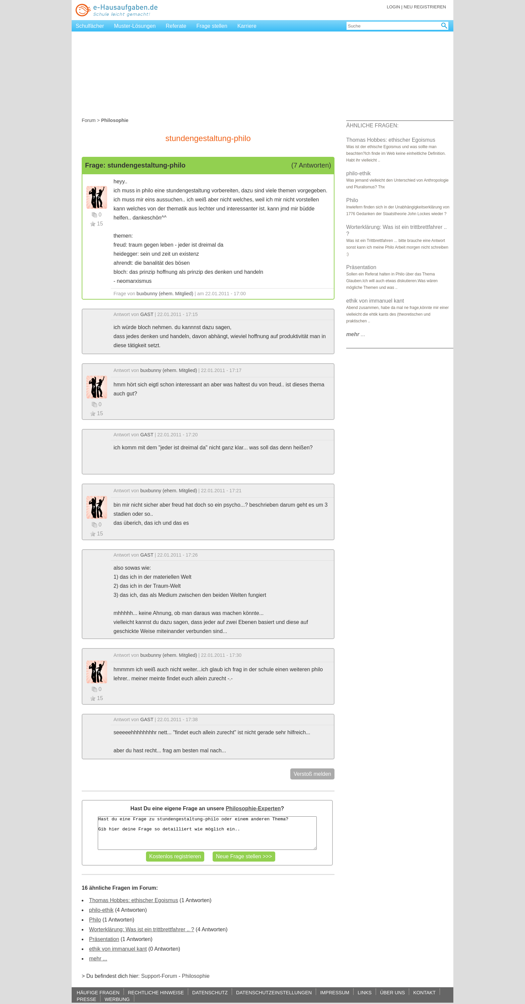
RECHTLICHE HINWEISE (156, 992)
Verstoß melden (312, 774)
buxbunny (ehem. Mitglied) (165, 293)
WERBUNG (117, 999)
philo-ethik (101, 910)
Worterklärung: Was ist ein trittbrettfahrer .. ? (141, 929)
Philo (95, 920)
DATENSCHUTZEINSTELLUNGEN (274, 992)
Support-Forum (159, 976)
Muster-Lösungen (135, 26)
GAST (146, 314)
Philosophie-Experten (253, 808)
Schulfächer (90, 26)
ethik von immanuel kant (118, 949)
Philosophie (196, 976)
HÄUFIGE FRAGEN (98, 992)
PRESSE (86, 999)
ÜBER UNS (392, 992)
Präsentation (104, 939)
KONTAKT (424, 992)
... (355, 334)
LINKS (365, 992)
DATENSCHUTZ (210, 992)
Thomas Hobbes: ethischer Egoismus (133, 900)
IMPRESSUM (334, 992)
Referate (176, 26)
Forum (89, 120)
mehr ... (98, 958)
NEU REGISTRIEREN (424, 6)
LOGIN (393, 6)
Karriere (246, 26)
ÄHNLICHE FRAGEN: (372, 125)
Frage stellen (211, 26)
